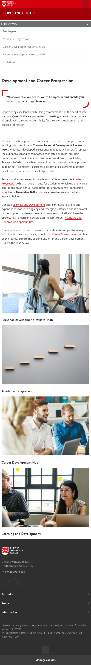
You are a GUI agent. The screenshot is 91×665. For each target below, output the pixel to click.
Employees (9, 31)
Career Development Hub (67, 234)
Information (9, 612)
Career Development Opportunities (24, 46)
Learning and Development (29, 204)
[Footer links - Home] (12, 551)
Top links (7, 594)
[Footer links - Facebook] (5, 582)
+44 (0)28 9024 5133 (13, 571)
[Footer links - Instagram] (13, 582)
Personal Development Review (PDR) (24, 54)
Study (5, 603)
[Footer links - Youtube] (21, 582)
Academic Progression (16, 39)
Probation (9, 62)
